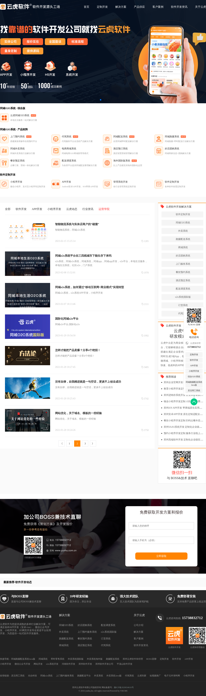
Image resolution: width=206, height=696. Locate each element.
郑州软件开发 (85, 664)
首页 (86, 6)
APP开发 (194, 365)
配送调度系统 (183, 288)
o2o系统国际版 (183, 297)
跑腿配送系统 (183, 239)
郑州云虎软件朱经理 (133, 659)
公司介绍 (138, 625)
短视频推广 (155, 675)
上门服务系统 (183, 264)
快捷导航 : (5, 659)
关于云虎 (200, 6)
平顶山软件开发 (124, 664)
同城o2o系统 (46, 675)
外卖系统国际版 (75, 659)
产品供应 (139, 6)
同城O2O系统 (183, 222)
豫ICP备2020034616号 (124, 687)
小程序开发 (194, 371)
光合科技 (32, 675)
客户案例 (157, 6)
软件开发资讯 (179, 6)
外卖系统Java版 (114, 675)
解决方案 (120, 6)
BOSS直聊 (151, 659)
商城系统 (183, 247)
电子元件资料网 (172, 675)
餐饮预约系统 (183, 272)
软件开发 (194, 360)
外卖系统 (183, 231)
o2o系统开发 (52, 664)
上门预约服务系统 (87, 632)
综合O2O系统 (194, 376)
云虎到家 (141, 675)
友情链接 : (5, 675)
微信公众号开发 (22, 664)
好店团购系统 (183, 255)
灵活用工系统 (194, 390)
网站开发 (38, 664)
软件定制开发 (183, 214)
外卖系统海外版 (94, 659)
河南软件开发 (68, 664)
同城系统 (43, 659)
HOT (33, 115)
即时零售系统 (57, 659)
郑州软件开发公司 (104, 664)
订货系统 (183, 305)
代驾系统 (183, 313)
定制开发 (102, 6)
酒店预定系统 (183, 280)
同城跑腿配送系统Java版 (194, 383)
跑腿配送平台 (84, 675)
